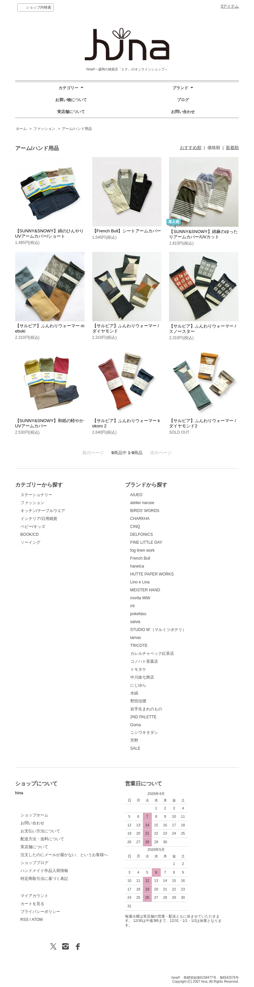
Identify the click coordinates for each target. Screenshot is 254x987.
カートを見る (32, 903)
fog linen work (142, 550)
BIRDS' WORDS (144, 510)
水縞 (134, 693)
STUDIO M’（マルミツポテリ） (158, 629)
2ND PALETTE (143, 717)
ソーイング (30, 542)
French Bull (140, 558)
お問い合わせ (183, 111)
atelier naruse (142, 502)
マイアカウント (34, 895)
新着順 (232, 147)
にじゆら (138, 685)
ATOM (37, 919)
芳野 (134, 740)
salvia (135, 621)
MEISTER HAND (145, 590)
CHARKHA (140, 518)
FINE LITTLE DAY (146, 542)
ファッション (44, 129)
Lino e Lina (140, 582)
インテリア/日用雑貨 (39, 518)
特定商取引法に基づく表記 (44, 878)
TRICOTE (139, 645)
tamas (135, 637)
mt (132, 606)
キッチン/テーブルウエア (43, 510)
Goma (135, 725)
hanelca (137, 566)
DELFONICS (141, 534)
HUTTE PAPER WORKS (152, 574)
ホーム (21, 129)
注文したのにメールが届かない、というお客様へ (64, 854)
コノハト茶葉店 (144, 661)
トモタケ (138, 669)
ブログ (183, 100)
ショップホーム (34, 815)
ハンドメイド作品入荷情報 (44, 870)
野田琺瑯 (138, 701)
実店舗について (71, 111)
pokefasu (138, 614)
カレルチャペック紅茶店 (152, 653)
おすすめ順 (190, 147)
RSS (25, 919)
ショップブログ (34, 862)
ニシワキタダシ (144, 732)
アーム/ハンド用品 (77, 129)
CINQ (135, 526)
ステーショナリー (36, 495)
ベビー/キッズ (33, 526)
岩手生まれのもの (146, 709)
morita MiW (140, 598)
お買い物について (71, 100)
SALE (135, 748)
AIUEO (136, 495)
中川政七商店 (142, 677)
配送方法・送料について (42, 839)
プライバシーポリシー (40, 911)
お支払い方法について (40, 831)
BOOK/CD (30, 534)
